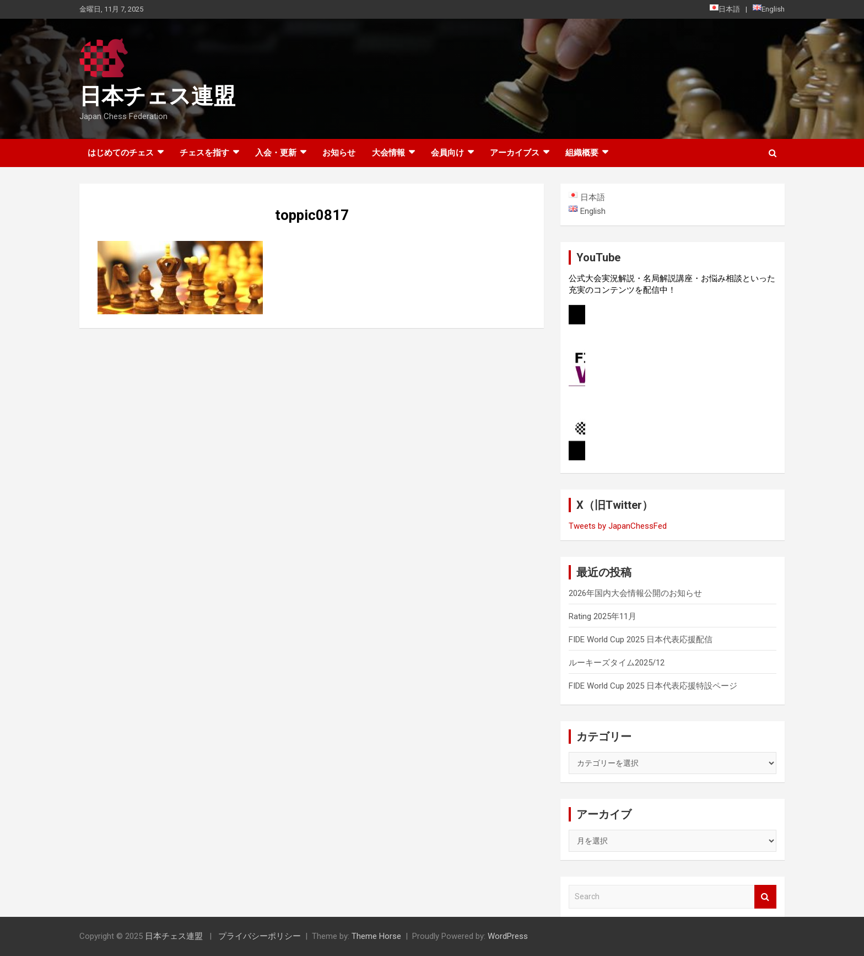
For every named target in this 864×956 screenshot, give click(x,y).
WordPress (508, 936)
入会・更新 (275, 153)
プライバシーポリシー (259, 936)
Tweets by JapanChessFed (618, 526)
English (769, 8)
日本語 (725, 8)
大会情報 (388, 153)
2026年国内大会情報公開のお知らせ (635, 593)
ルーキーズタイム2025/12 (617, 663)
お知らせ (338, 153)
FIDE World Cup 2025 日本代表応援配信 (640, 640)
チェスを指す (204, 153)
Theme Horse (376, 936)
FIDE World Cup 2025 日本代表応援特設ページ (653, 686)
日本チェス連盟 (157, 96)
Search (765, 897)
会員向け (447, 153)
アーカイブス (514, 153)
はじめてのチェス (121, 153)
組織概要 (581, 153)
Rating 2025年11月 (602, 616)
